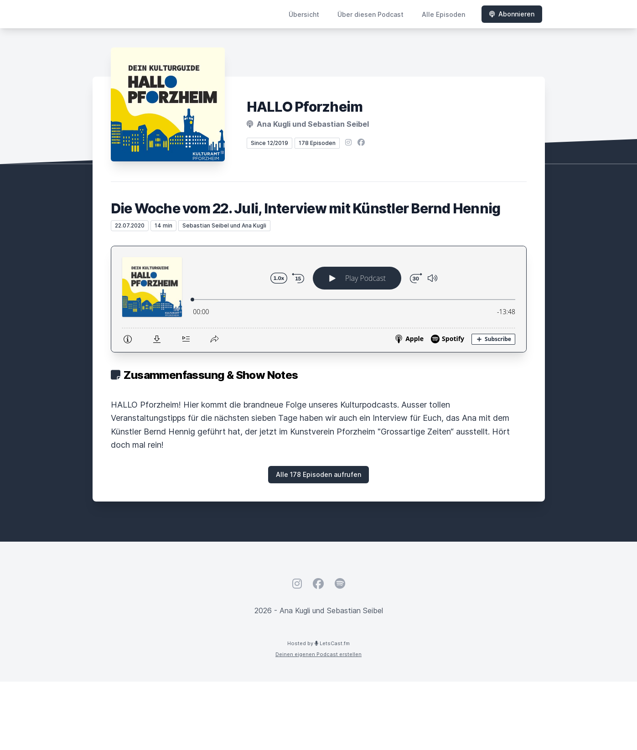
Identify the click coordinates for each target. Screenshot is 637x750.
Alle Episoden (443, 14)
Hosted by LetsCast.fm (318, 643)
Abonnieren (511, 14)
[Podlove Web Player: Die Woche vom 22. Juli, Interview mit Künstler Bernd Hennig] (318, 299)
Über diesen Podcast (370, 14)
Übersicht (304, 14)
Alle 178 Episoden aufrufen (318, 474)
